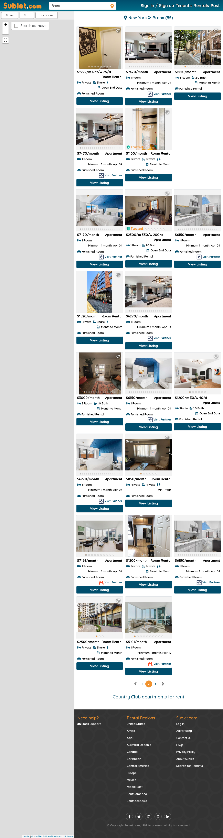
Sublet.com (186, 717)
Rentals (201, 5)
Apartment (211, 72)
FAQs (179, 745)
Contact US (183, 738)
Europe (132, 773)
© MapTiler (36, 836)
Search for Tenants (189, 766)
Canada (132, 752)
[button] (46, 15)
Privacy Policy (185, 752)
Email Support (89, 724)
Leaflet (26, 836)
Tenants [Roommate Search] (184, 5)
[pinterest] (158, 816)
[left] (135, 683)
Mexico (131, 780)
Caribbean (134, 759)
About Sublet (185, 759)
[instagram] (148, 816)
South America (137, 794)
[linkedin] (167, 816)
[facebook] (129, 816)
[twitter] (138, 816)
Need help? (88, 717)
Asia (129, 738)
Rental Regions (141, 717)
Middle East (134, 787)
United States (136, 724)
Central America (138, 766)
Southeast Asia (137, 801)
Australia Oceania (139, 745)
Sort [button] (27, 15)
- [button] (5, 31)
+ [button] (5, 25)
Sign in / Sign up (157, 5)
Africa (131, 731)
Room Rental (112, 77)
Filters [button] (10, 15)
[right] (162, 683)
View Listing (99, 101)
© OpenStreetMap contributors (58, 836)
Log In (180, 724)
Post (215, 5)
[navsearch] (82, 6)
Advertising (184, 731)
